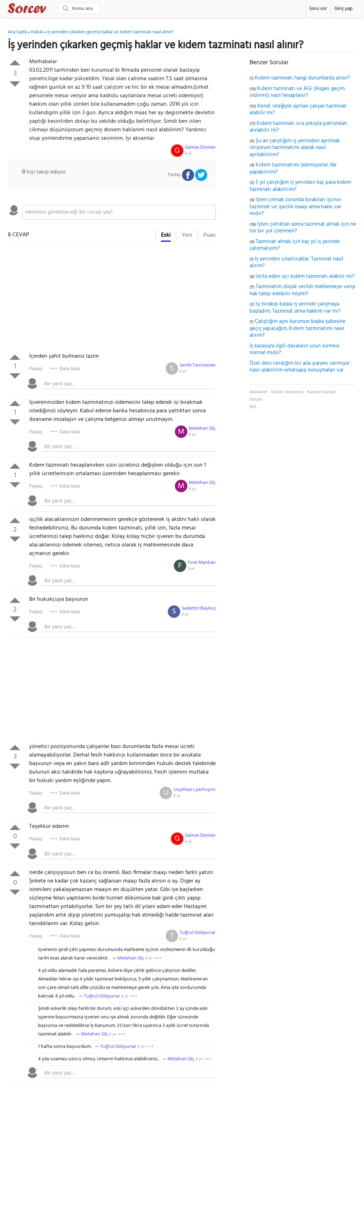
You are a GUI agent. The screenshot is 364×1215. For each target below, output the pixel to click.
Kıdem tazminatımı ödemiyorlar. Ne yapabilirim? (293, 168)
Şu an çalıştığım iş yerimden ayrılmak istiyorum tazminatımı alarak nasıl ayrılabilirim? (295, 148)
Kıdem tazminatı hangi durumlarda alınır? (302, 78)
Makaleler (258, 392)
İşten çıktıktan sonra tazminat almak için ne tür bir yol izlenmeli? (303, 228)
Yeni (187, 235)
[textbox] (119, 212)
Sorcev (50, 9)
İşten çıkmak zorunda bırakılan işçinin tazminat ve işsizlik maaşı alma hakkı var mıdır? (295, 207)
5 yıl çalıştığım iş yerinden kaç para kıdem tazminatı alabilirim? (300, 186)
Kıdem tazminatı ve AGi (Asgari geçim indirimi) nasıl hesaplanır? (297, 92)
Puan (209, 235)
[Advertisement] (112, 298)
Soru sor (318, 9)
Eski (166, 235)
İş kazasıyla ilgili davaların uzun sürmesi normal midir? (294, 349)
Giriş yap (343, 9)
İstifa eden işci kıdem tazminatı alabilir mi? (305, 276)
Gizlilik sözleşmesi (287, 392)
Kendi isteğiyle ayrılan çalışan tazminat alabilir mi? (298, 109)
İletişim (256, 399)
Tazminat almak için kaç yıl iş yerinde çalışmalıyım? (295, 245)
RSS (253, 407)
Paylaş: (36, 368)
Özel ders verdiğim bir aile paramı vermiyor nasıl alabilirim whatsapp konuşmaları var (300, 367)
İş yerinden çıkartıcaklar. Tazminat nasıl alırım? (296, 262)
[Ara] (79, 8)
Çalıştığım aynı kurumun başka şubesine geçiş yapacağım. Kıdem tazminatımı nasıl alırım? (298, 328)
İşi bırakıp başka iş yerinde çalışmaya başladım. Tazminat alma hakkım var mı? (295, 307)
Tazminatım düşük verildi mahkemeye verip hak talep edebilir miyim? (302, 290)
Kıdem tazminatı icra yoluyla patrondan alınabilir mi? (298, 127)
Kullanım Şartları (321, 392)
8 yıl (188, 153)
